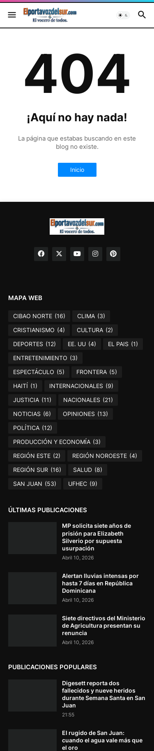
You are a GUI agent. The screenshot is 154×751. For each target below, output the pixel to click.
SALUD (87, 470)
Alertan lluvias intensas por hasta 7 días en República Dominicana (100, 583)
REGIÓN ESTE (36, 456)
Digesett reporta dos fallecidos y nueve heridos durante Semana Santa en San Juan (103, 694)
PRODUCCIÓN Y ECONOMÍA (57, 442)
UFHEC (82, 484)
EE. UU (82, 344)
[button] (11, 15)
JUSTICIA (32, 400)
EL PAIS (123, 344)
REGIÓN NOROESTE (104, 456)
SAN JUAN (34, 484)
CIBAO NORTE (39, 316)
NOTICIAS (32, 414)
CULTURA (95, 330)
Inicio (77, 169)
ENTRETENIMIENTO (45, 358)
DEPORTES (34, 344)
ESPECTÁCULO (38, 372)
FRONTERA (96, 372)
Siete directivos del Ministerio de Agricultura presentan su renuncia (103, 625)
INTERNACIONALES (81, 386)
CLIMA (91, 316)
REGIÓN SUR (37, 470)
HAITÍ (25, 386)
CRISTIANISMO (39, 330)
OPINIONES (85, 414)
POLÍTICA (32, 428)
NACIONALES (88, 400)
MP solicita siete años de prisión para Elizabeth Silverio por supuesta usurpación (96, 537)
